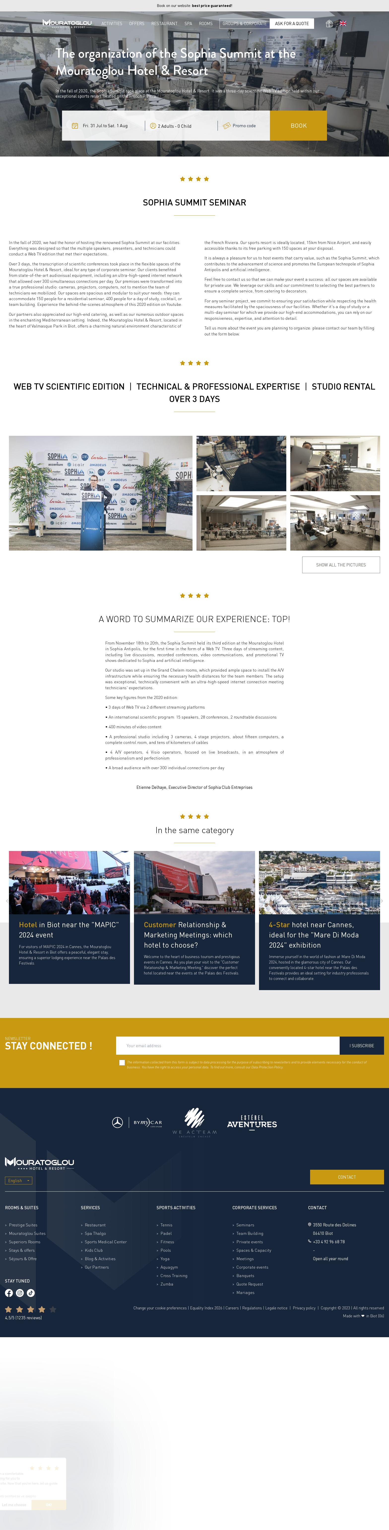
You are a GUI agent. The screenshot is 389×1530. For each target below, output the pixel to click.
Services (90, 1208)
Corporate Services (254, 1208)
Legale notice (276, 1307)
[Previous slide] (8, 901)
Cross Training (174, 1275)
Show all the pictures (341, 564)
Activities (111, 24)
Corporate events (252, 1267)
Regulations (252, 1307)
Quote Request (249, 1284)
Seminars (245, 1224)
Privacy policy (304, 1307)
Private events (249, 1241)
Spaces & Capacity (253, 1250)
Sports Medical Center (106, 1241)
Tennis (166, 1224)
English (15, 1180)
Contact (347, 1177)
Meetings (245, 1258)
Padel (166, 1233)
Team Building (249, 1233)
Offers (136, 24)
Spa (188, 24)
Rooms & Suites (21, 1208)
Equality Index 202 (205, 1307)
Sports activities (176, 1208)
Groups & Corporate (245, 23)
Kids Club (94, 1250)
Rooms (206, 24)
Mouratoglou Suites (27, 1233)
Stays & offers (22, 1250)
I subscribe (362, 1045)
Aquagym (169, 1267)
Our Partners (97, 1267)
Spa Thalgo (95, 1233)
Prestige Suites (23, 1224)
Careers (233, 1307)
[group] (69, 917)
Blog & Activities (100, 1258)
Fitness (167, 1241)
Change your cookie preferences (160, 1307)
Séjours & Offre (23, 1258)
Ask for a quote (292, 23)
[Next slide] (381, 901)
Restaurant (164, 24)
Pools (166, 1250)
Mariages (245, 1292)
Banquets (245, 1275)
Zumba (167, 1284)
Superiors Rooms (24, 1241)
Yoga (165, 1258)
